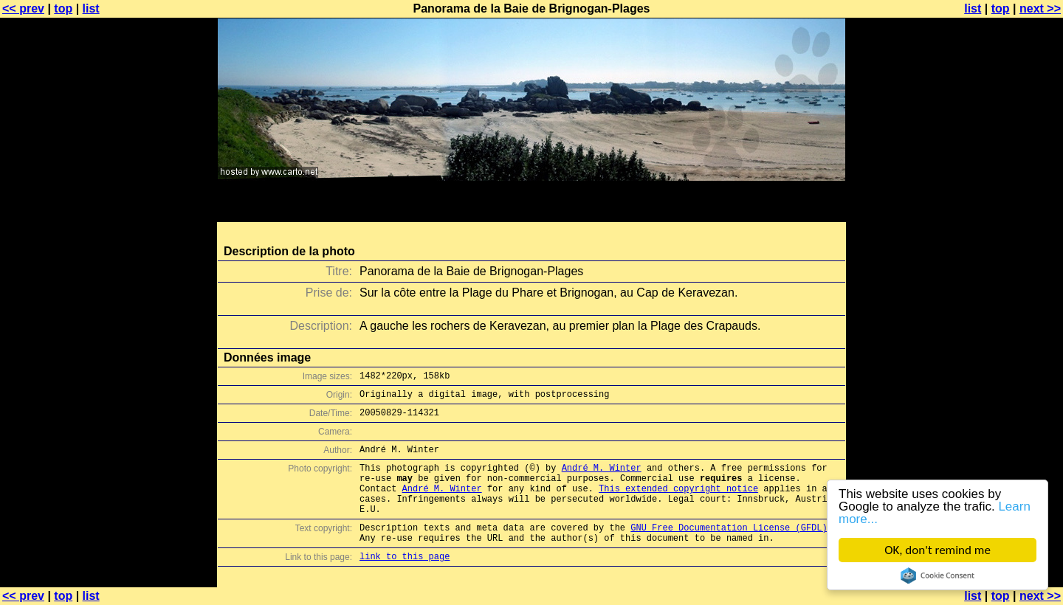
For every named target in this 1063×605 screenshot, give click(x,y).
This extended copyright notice (678, 485)
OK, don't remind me (937, 550)
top (63, 8)
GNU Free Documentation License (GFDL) (728, 531)
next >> (1040, 8)
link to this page (405, 564)
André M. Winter (601, 460)
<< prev (23, 8)
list (91, 8)
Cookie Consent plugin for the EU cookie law (937, 575)
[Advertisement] (1003, 365)
